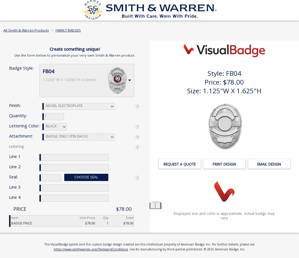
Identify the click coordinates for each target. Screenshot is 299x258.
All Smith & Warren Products (26, 31)
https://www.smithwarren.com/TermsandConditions (91, 249)
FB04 (48, 72)
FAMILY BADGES (68, 31)
